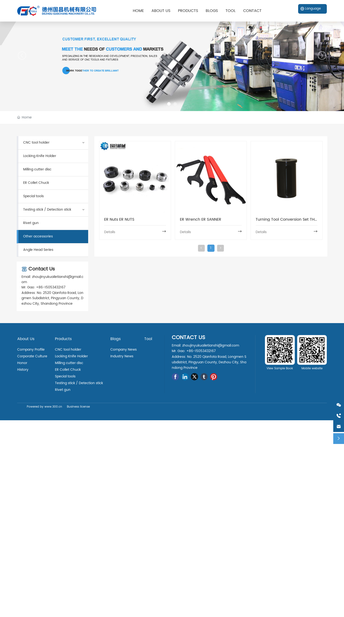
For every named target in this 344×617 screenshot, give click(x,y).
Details (109, 232)
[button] (169, 104)
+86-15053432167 (50, 287)
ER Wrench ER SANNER (200, 219)
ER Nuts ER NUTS (119, 219)
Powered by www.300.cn (44, 406)
